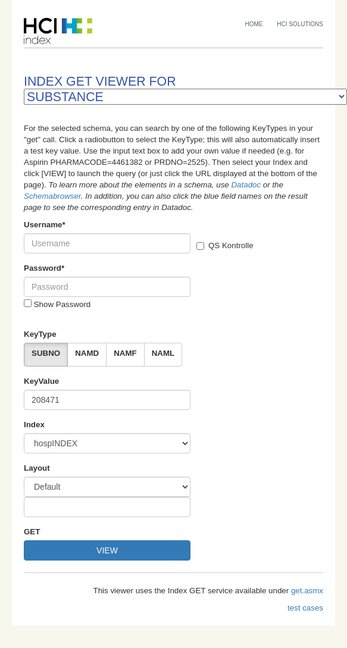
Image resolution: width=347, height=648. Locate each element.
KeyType (40, 334)
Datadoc (246, 184)
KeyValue (41, 381)
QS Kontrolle (225, 245)
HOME (254, 24)
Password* (44, 268)
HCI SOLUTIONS (300, 24)
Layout (37, 468)
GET (32, 531)
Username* (44, 224)
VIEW (107, 550)
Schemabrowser (52, 196)
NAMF (125, 353)
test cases (305, 607)
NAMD (87, 353)
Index (34, 424)
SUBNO (46, 353)
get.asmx (307, 590)
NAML (163, 353)
